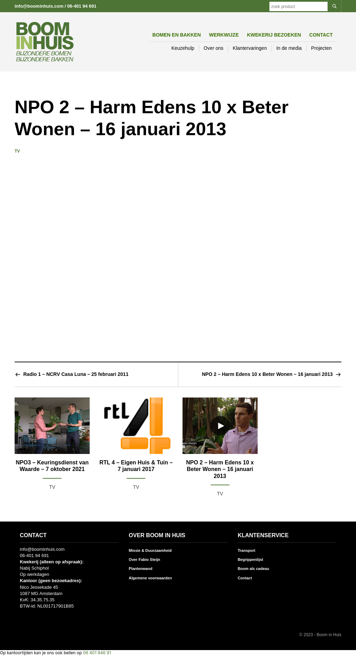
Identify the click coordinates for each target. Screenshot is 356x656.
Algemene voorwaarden (150, 578)
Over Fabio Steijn (144, 559)
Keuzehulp (182, 48)
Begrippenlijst (250, 559)
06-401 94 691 (81, 6)
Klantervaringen (250, 48)
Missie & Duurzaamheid (150, 550)
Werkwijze (224, 35)
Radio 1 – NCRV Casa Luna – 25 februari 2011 (75, 374)
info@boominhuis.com (39, 6)
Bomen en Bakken (176, 35)
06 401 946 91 (97, 652)
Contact (321, 35)
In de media (289, 48)
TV (17, 151)
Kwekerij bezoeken (274, 35)
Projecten (321, 48)
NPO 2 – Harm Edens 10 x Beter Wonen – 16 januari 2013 (267, 374)
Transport (247, 550)
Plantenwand (140, 568)
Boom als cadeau (253, 568)
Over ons (214, 48)
